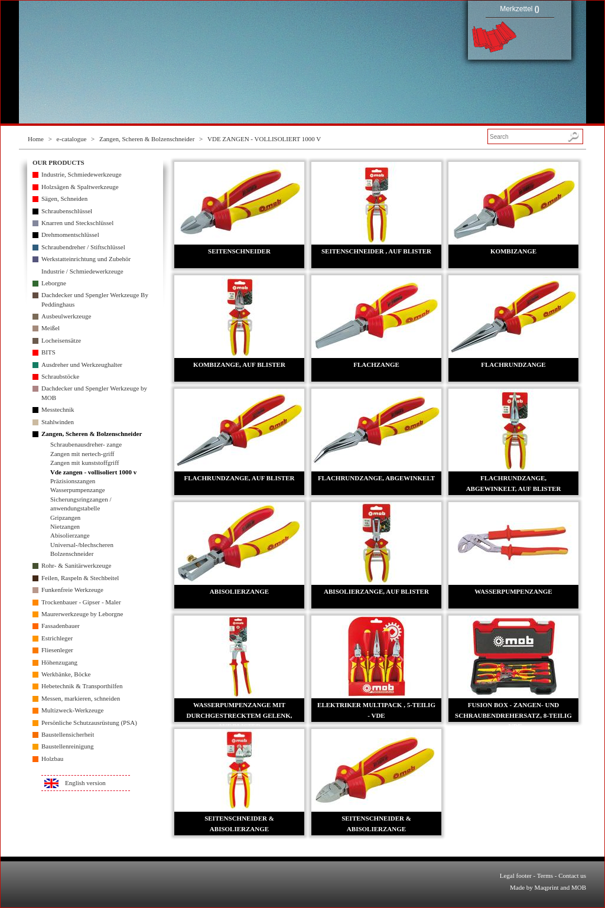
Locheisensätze (61, 340)
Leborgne (53, 283)
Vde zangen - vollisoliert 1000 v (93, 472)
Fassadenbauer (60, 625)
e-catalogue (72, 138)
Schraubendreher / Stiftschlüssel (83, 246)
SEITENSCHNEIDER (239, 251)
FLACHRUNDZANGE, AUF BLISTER (239, 477)
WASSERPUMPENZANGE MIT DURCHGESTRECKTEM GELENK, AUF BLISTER (239, 715)
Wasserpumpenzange (77, 489)
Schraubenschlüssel (66, 210)
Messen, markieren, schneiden (80, 698)
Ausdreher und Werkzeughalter (81, 364)
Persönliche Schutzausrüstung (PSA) (89, 722)
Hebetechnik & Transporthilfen (81, 685)
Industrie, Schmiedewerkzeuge (81, 174)
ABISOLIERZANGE (239, 591)
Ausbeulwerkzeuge (66, 316)
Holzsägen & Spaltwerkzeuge (80, 186)
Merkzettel (519, 9)
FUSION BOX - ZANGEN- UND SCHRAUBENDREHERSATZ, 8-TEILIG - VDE (513, 715)
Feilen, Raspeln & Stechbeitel (80, 577)
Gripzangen (65, 517)
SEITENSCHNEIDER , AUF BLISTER (376, 251)
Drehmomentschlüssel (70, 234)
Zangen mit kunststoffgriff (84, 462)
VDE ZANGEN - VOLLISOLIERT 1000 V (264, 138)
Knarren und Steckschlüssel (77, 222)
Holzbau (52, 758)
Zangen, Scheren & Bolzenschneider (146, 138)
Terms (545, 875)
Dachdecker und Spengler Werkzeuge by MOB (94, 393)
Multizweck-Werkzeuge (72, 710)
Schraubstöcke (60, 376)
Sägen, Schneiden (64, 198)
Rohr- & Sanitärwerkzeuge (76, 565)
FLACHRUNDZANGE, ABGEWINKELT (376, 477)
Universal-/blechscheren (81, 544)
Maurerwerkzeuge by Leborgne (82, 613)
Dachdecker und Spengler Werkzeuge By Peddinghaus (94, 299)
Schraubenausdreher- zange (86, 444)
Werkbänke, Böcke (65, 674)
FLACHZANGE (376, 364)
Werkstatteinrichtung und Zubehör (86, 258)
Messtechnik (57, 409)
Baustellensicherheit (67, 734)
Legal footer (516, 875)
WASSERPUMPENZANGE (513, 591)
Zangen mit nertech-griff (82, 453)
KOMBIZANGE (513, 251)
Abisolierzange (70, 535)
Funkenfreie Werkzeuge (72, 589)
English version (85, 782)
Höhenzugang (59, 662)
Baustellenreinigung (67, 746)
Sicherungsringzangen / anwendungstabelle (81, 504)
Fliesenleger (57, 649)
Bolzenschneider (71, 553)
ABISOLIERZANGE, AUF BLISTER (376, 591)
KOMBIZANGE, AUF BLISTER (239, 364)
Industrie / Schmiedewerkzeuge (82, 271)
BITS (48, 352)
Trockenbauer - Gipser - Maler (81, 602)
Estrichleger (57, 638)
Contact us (572, 875)
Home (36, 138)
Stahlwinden (57, 421)
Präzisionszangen (72, 480)
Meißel (50, 327)
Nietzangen (65, 526)
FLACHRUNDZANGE (513, 364)
